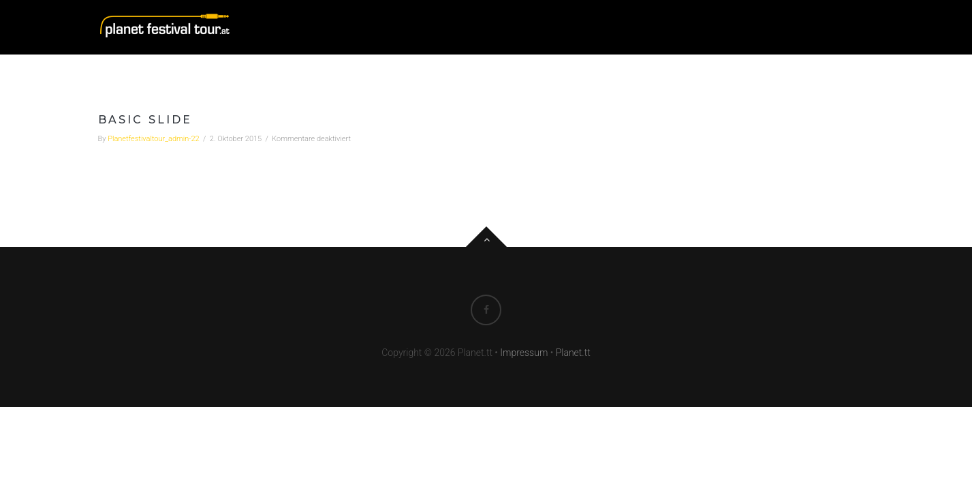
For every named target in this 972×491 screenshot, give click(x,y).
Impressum (524, 352)
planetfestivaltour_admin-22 (154, 138)
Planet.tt (573, 352)
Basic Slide (145, 119)
